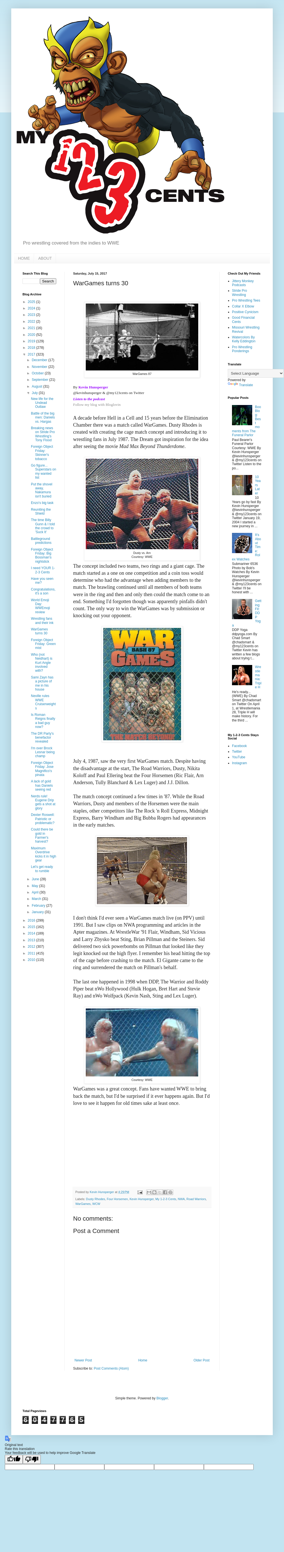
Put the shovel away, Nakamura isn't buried (41, 490)
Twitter (237, 752)
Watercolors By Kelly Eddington (243, 339)
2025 (32, 302)
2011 (32, 953)
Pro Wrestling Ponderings (242, 349)
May (35, 886)
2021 (32, 328)
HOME (24, 258)
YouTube (238, 757)
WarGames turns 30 (39, 631)
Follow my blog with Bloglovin (97, 404)
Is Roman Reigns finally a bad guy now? (43, 721)
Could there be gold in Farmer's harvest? (42, 835)
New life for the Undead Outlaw (42, 403)
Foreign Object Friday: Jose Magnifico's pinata (42, 769)
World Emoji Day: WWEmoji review (40, 606)
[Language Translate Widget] (256, 373)
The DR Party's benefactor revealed (42, 738)
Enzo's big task (42, 503)
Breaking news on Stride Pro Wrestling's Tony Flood (43, 434)
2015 (32, 927)
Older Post (201, 1360)
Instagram (239, 763)
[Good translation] (14, 1459)
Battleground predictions (41, 541)
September (40, 380)
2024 (32, 308)
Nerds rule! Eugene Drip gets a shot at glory (43, 802)
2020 (32, 335)
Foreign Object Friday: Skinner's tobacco (42, 453)
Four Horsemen (117, 1199)
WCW (96, 1203)
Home (142, 1360)
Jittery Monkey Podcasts (243, 283)
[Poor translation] (32, 1459)
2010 (32, 960)
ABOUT (45, 258)
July (35, 393)
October (38, 373)
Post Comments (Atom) (111, 1368)
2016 (32, 920)
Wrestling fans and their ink (42, 621)
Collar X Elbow (243, 306)
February (39, 906)
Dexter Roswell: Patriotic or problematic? (43, 819)
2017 (32, 354)
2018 (32, 348)
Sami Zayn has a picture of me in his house (42, 683)
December (40, 360)
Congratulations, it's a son (43, 591)
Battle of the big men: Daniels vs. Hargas (43, 417)
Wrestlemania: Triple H (258, 677)
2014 (32, 933)
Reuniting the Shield (41, 511)
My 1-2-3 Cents (165, 1199)
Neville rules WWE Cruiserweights (43, 702)
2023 (32, 315)
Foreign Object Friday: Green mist (43, 644)
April (35, 892)
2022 (32, 321)
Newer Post (83, 1360)
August (37, 386)
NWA (181, 1199)
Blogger (162, 1398)
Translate (240, 385)
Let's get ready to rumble (42, 869)
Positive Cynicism (245, 312)
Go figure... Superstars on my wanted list (43, 471)
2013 (32, 940)
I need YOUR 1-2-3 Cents (43, 570)
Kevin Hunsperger (142, 1199)
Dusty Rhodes (95, 1199)
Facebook (239, 746)
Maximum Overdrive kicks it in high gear (43, 854)
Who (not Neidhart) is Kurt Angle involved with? (41, 663)
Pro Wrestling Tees (246, 300)
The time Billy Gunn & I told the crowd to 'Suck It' (43, 526)
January (38, 912)
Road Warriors (196, 1199)
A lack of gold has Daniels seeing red (42, 785)
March (37, 899)
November (40, 367)
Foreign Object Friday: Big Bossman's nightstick (42, 556)
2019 (32, 341)
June (36, 879)
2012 (32, 947)
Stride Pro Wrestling (239, 293)
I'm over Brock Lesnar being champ (43, 752)
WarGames (83, 1203)
